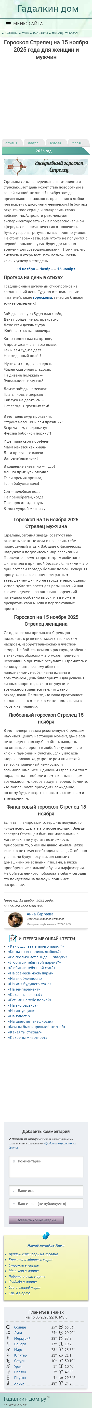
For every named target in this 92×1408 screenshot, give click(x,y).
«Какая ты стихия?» (25, 1032)
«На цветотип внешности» (30, 1021)
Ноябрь (46, 268)
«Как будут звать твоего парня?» (36, 946)
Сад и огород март (24, 1287)
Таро (25, 33)
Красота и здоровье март (30, 1259)
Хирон (19, 1383)
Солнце (20, 1327)
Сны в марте (19, 1292)
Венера (20, 1344)
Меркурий (22, 1338)
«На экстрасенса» (23, 1005)
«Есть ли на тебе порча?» (29, 999)
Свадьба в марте (23, 1281)
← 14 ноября (23, 268)
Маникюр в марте (24, 1270)
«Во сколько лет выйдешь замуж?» (37, 956)
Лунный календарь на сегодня (33, 1253)
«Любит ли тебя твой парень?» (34, 962)
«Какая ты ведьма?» (25, 994)
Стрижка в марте (24, 1265)
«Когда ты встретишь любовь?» (35, 951)
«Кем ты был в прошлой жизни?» (36, 1026)
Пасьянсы (40, 33)
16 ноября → (68, 268)
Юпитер (20, 1355)
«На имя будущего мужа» (30, 983)
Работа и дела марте (27, 1276)
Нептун (20, 1372)
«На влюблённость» (25, 978)
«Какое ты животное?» (27, 1037)
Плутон (20, 1377)
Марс (18, 1349)
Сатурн (19, 1360)
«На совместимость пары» (30, 973)
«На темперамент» (24, 989)
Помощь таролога (65, 33)
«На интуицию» (21, 1010)
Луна (18, 1332)
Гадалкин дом (48, 8)
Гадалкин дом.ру (25, 1399)
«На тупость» (19, 1015)
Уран (18, 1366)
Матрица (11, 33)
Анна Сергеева (40, 914)
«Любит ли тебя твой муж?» (31, 967)
